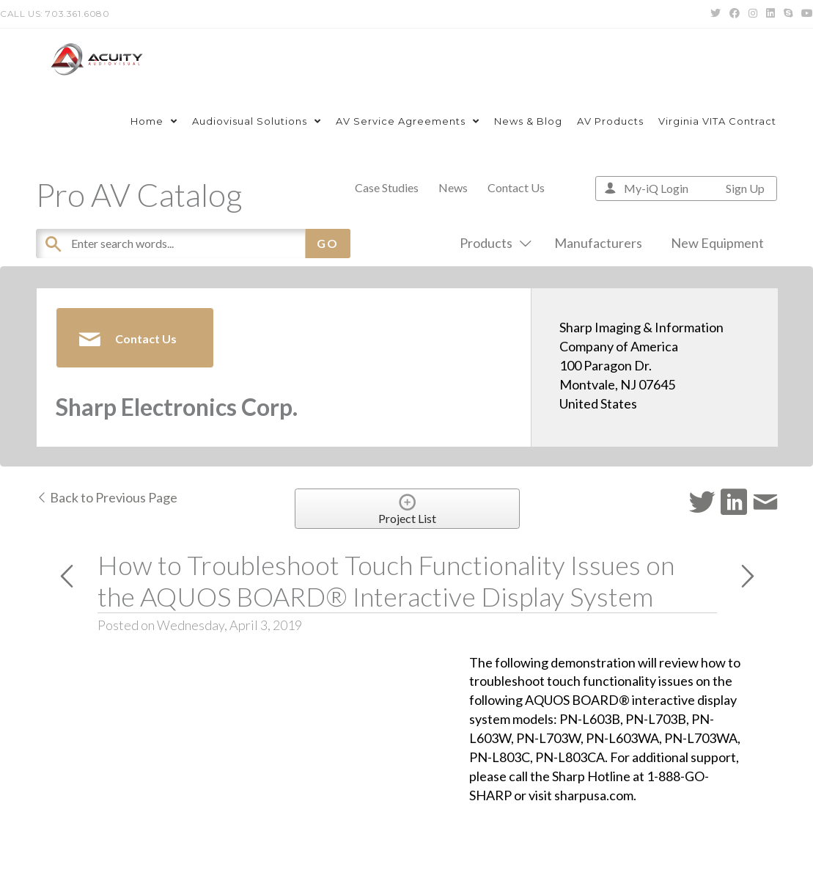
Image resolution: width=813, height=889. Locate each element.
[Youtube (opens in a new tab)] (805, 14)
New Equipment (717, 243)
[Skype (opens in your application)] (788, 14)
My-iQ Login (656, 188)
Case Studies (387, 187)
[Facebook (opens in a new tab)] (734, 14)
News (453, 187)
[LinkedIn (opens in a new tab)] (770, 14)
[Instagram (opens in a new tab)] (753, 14)
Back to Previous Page (106, 497)
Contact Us (516, 187)
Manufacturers (598, 243)
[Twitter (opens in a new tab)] (715, 14)
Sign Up (745, 188)
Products (493, 243)
